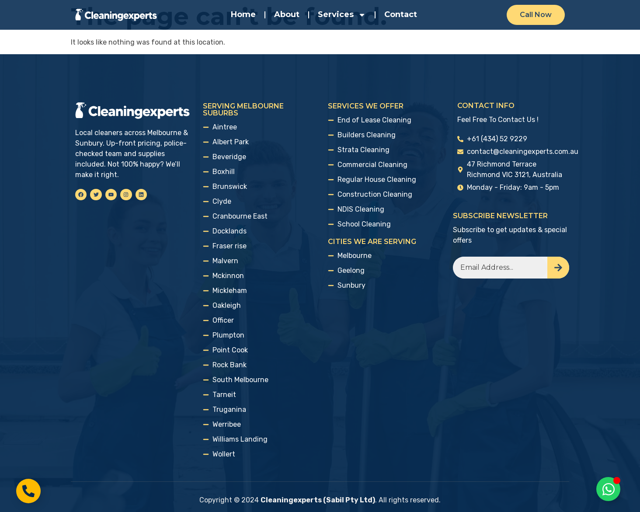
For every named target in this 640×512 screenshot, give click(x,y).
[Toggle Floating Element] (608, 489)
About (286, 14)
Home (243, 14)
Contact (400, 14)
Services (342, 15)
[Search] (558, 268)
